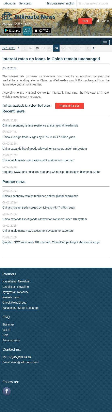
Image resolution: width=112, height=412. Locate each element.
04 (43, 48)
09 (75, 48)
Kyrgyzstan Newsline (15, 292)
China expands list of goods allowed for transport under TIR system (44, 148)
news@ (16, 362)
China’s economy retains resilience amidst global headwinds (40, 125)
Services (26, 3)
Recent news (13, 111)
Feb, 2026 (8, 48)
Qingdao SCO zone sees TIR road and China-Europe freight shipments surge (51, 171)
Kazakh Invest (11, 297)
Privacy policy (11, 340)
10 (81, 48)
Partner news (13, 182)
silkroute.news (30, 362)
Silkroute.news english (60, 3)
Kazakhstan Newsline (16, 281)
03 (37, 48)
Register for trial (70, 105)
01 (24, 48)
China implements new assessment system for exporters (38, 160)
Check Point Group (14, 302)
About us (9, 3)
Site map (8, 324)
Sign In (103, 21)
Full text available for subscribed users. (26, 105)
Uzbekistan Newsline (15, 286)
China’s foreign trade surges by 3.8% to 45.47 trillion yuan (38, 137)
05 (49, 48)
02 (30, 48)
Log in (6, 329)
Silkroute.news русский (93, 3)
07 (62, 48)
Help (5, 335)
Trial (85, 21)
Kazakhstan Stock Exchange (20, 307)
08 (69, 48)
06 (56, 48)
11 (88, 48)
